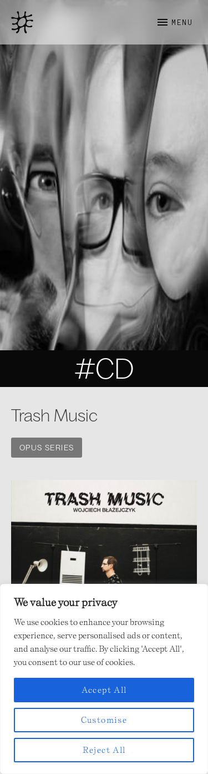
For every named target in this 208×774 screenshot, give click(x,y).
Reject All (104, 750)
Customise (104, 720)
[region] (104, 679)
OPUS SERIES (46, 447)
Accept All (104, 689)
